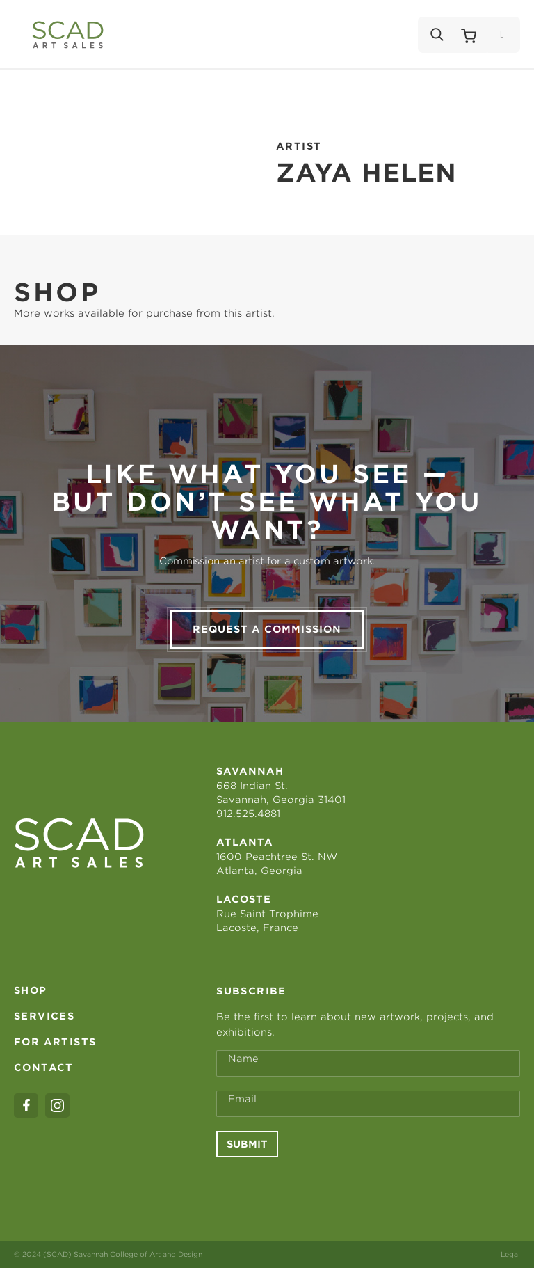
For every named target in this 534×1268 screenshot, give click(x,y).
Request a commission (267, 629)
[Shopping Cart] (469, 35)
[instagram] (57, 1105)
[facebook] (26, 1105)
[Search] (436, 35)
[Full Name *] (368, 1063)
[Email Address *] (368, 1104)
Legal (510, 1254)
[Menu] (501, 35)
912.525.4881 (248, 813)
